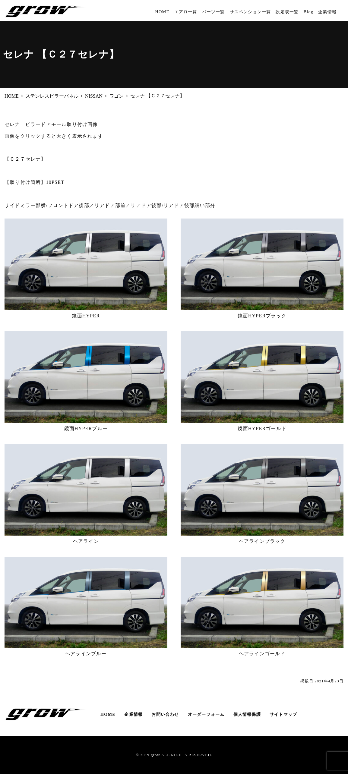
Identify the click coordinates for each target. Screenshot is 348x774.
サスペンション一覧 (250, 11)
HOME (162, 11)
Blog (308, 11)
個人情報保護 (247, 714)
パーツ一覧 (213, 11)
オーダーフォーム (206, 714)
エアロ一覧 (185, 11)
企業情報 (327, 11)
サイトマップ (283, 714)
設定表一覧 (287, 11)
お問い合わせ (165, 714)
